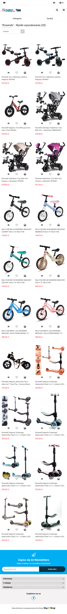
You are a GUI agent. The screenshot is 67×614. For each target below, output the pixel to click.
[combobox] (13, 31)
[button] (61, 3)
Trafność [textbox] (6, 31)
